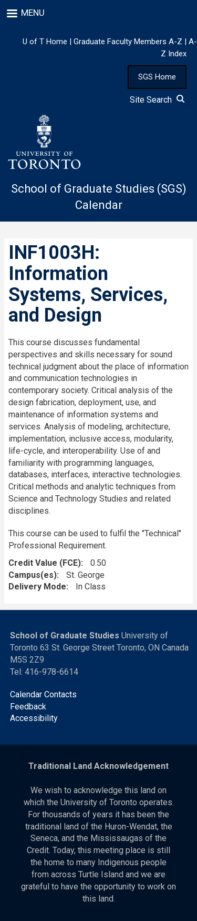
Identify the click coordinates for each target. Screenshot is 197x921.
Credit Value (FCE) (44, 563)
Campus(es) (32, 575)
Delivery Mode (37, 587)
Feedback (28, 707)
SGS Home (157, 77)
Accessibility (34, 718)
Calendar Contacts (43, 694)
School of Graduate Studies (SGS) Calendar (98, 197)
